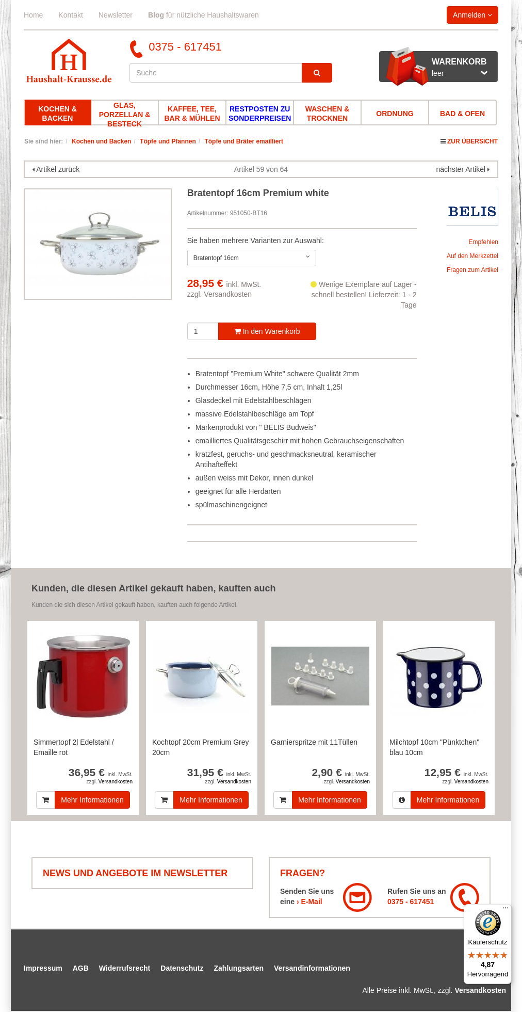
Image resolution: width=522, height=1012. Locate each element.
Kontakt (70, 15)
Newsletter (116, 15)
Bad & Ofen (462, 113)
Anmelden (472, 15)
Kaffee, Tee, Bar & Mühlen (192, 113)
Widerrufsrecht (124, 968)
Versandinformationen (312, 968)
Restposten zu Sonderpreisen (260, 113)
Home (33, 15)
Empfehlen (483, 242)
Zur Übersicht (472, 141)
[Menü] (505, 910)
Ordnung (394, 113)
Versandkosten (228, 294)
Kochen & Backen (57, 113)
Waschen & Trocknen (327, 113)
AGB (81, 968)
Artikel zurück (57, 169)
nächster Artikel (461, 169)
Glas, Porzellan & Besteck (125, 114)
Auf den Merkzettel (472, 256)
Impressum (43, 968)
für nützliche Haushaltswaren (203, 15)
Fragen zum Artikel (472, 270)
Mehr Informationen (92, 800)
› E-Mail (309, 901)
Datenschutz (181, 968)
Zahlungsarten (239, 968)
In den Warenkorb (267, 331)
